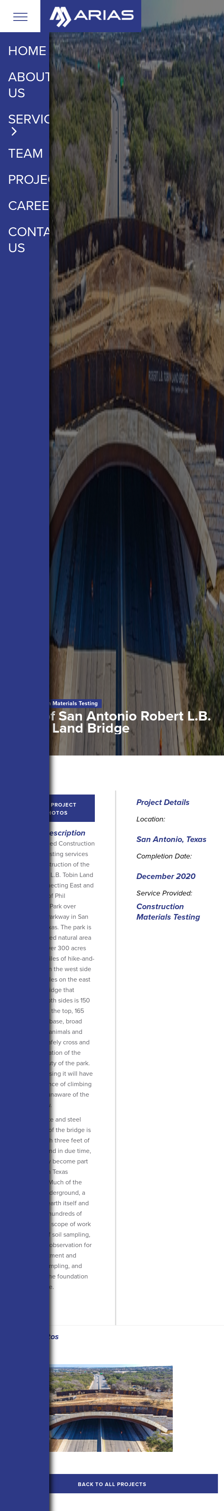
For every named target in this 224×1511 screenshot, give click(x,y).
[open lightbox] (94, 1408)
